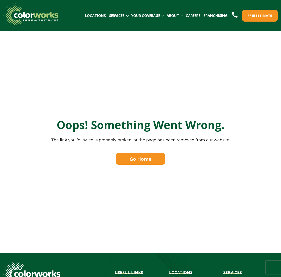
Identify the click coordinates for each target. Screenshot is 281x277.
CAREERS (193, 15)
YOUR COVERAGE (145, 15)
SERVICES (116, 15)
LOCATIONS (95, 15)
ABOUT (173, 15)
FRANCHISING (216, 15)
